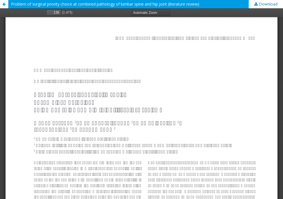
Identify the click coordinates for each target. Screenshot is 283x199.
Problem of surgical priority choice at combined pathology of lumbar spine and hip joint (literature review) (105, 4)
